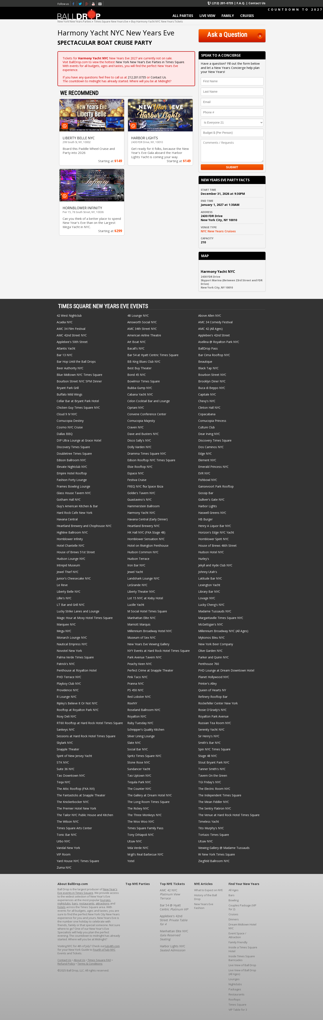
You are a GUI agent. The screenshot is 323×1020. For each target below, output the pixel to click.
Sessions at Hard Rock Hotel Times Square (86, 736)
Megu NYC (64, 631)
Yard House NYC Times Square (78, 861)
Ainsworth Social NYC (142, 322)
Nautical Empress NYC (72, 644)
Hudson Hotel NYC (211, 552)
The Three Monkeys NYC (144, 815)
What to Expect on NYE (208, 890)
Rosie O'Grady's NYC (212, 710)
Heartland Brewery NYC (143, 526)
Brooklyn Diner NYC (212, 381)
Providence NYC (68, 690)
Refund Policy (66, 964)
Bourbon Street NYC (212, 375)
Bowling (234, 900)
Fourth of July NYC (104, 950)
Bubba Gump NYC (139, 388)
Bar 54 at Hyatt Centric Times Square (152, 355)
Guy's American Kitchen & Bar (77, 506)
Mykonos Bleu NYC (211, 637)
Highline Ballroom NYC (72, 532)
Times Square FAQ (99, 960)
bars (75, 903)
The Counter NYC (139, 789)
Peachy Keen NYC (139, 664)
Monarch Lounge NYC (72, 637)
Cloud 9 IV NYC (67, 414)
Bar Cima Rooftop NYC (214, 355)
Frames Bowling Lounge (73, 486)
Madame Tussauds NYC (214, 611)
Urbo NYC (63, 841)
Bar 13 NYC (65, 355)
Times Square (237, 1004)
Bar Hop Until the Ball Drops (76, 362)
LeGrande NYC (137, 585)
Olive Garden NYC (210, 651)
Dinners (234, 919)
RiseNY (132, 703)
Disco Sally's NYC (139, 440)
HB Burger (205, 519)
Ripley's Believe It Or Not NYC (77, 703)
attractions (103, 903)
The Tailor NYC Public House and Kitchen (85, 815)
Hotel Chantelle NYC (70, 545)
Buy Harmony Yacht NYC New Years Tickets (157, 21)
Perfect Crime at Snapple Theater (150, 670)
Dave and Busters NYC (143, 434)
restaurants (86, 903)
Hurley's (203, 559)
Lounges (234, 979)
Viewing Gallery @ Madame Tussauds (224, 848)
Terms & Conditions (90, 964)
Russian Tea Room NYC (214, 723)
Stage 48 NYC (207, 756)
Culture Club (206, 427)
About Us (79, 960)
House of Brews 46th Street (217, 545)
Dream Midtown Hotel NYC (242, 926)
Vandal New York (68, 848)
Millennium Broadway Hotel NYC (149, 631)
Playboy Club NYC (69, 683)
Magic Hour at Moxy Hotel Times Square (85, 618)
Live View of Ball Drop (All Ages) (242, 972)
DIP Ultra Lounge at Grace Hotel (79, 440)
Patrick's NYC (66, 664)
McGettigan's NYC (210, 624)
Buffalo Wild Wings (69, 394)
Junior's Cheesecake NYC (74, 578)
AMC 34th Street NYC (142, 329)
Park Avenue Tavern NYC (144, 657)
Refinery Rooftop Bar (213, 697)
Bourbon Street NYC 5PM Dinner (79, 381)
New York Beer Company (215, 644)
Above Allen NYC (209, 316)
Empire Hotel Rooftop (72, 473)
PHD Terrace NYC (69, 677)
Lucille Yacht (135, 605)
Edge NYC (205, 453)
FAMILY (228, 15)
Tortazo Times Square (213, 835)
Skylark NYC (65, 743)
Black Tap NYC (208, 368)
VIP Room (63, 854)
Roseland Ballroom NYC (143, 710)
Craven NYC (135, 427)
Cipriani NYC (135, 407)
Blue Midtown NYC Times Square (79, 375)
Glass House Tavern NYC (74, 493)
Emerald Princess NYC (213, 467)
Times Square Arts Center (74, 828)
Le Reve (62, 585)
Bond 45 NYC (136, 375)
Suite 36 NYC (65, 769)
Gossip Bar (205, 493)
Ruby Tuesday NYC (140, 723)
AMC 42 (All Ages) (210, 329)
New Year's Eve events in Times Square (87, 891)
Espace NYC (135, 473)
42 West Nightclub (69, 316)
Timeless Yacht (208, 821)
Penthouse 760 (208, 664)
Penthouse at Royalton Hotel (77, 670)
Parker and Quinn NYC (213, 657)
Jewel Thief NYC (68, 572)
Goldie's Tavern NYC (141, 493)
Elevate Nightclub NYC (72, 467)
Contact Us (257, 3)
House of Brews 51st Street (76, 552)
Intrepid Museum (68, 565)
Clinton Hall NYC (209, 407)
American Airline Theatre (144, 335)
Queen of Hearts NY (212, 690)
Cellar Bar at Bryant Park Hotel (78, 401)
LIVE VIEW (207, 15)
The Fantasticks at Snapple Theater (81, 795)
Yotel (130, 861)
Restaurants (236, 994)
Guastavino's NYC (139, 499)
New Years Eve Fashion (203, 906)
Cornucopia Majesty (141, 421)
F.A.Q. (241, 3)
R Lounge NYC (67, 697)
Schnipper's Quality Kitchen (145, 729)
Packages (235, 989)
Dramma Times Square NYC (146, 453)
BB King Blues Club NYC (143, 362)
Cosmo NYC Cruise (70, 427)
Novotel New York (69, 651)
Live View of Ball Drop (242, 965)
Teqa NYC (63, 782)
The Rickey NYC (138, 808)
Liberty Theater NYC (141, 591)
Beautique (205, 362)
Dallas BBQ (65, 434)
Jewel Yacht (135, 572)
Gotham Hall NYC (69, 499)
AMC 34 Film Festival (71, 329)
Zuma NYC (64, 867)
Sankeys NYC (66, 729)
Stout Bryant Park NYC (213, 762)
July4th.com (112, 946)
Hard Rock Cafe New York (74, 513)
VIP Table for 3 (238, 1010)
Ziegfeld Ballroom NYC (214, 861)
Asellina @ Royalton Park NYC (218, 342)
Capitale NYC (207, 394)
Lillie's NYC (64, 598)
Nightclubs (235, 984)
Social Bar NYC (137, 749)
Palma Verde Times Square (75, 657)
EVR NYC (204, 473)
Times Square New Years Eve (87, 3)
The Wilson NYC (68, 821)
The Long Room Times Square (148, 802)
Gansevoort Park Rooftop (216, 486)
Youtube (93, 3)
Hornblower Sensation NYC (146, 539)
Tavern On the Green (212, 775)
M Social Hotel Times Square (147, 611)
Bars (232, 895)
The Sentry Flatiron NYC (214, 808)
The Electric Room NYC (214, 789)
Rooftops (234, 999)
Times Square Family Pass (145, 828)
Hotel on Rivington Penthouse (148, 545)
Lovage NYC (206, 598)
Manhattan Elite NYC (141, 618)
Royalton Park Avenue (213, 716)
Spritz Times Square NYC (144, 756)
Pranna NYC (135, 683)
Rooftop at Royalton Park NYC (78, 710)
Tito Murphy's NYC (211, 828)
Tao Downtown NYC (71, 775)
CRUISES (247, 15)
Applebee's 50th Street (72, 342)
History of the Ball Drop (205, 897)
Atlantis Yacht (66, 348)
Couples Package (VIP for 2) (242, 907)
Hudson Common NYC (143, 552)
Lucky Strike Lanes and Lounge (78, 611)
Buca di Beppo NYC (211, 388)
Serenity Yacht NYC (211, 729)
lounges (105, 900)
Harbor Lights (207, 506)
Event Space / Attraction (237, 935)
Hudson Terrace (138, 559)
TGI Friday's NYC (209, 782)
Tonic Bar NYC (67, 835)
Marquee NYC (66, 624)
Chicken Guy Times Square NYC (78, 407)
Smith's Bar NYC (209, 743)
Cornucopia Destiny (70, 421)
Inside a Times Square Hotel (243, 949)
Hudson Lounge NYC (71, 559)
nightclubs (64, 903)
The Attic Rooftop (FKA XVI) (76, 789)
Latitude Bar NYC (210, 578)
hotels (62, 907)
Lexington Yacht (209, 585)
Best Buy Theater (139, 368)
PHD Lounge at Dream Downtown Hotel (226, 670)
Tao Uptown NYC (139, 775)
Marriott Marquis (138, 624)
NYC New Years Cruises (218, 231)
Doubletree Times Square (74, 453)
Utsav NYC (134, 841)
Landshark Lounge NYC (143, 578)
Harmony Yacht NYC (141, 513)
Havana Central (67, 519)
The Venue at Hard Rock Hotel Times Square (229, 815)
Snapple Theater (68, 749)
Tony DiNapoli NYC (140, 835)
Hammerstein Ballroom (143, 506)
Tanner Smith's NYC (212, 769)
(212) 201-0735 (222, 3)
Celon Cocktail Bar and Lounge (148, 401)
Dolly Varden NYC (139, 447)
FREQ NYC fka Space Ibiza (145, 486)
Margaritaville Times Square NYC (220, 618)
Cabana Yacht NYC (140, 394)
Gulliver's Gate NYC (211, 499)
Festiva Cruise (136, 480)
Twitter (80, 3)
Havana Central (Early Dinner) (147, 519)
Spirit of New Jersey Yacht (74, 756)
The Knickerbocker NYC (73, 802)
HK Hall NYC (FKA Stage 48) (146, 532)
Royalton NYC (136, 716)
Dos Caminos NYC (211, 447)
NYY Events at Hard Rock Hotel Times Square (158, 651)
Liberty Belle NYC (68, 591)
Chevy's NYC (206, 401)
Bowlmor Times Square (143, 381)
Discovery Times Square (215, 440)
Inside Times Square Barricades (242, 958)
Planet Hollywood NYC (213, 677)
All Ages (234, 890)
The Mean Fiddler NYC (213, 802)
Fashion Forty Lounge (72, 480)
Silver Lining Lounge (141, 736)
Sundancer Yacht (138, 769)
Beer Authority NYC (70, 368)
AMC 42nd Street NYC (72, 335)
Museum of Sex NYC (141, 637)
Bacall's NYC (136, 348)
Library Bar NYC (209, 591)
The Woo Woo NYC (140, 821)
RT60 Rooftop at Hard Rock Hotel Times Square (90, 723)
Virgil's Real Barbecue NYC (145, 854)
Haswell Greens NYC (212, 513)
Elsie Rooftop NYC (140, 467)
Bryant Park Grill (68, 388)
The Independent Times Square (219, 795)
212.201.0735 (137, 77)
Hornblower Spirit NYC (213, 539)
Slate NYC (134, 743)
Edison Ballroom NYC (71, 460)
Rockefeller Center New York (218, 703)
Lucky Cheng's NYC (211, 605)
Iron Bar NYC (136, 565)
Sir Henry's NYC (208, 736)
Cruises (233, 914)
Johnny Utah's (207, 572)
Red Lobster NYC (139, 697)
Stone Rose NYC (138, 762)
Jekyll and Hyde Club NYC (215, 565)
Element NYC (207, 460)
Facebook (73, 3)
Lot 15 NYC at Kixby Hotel (145, 598)
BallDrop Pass (208, 348)
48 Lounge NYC (138, 316)
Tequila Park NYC (139, 782)
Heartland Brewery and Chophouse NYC (84, 526)
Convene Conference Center (146, 414)
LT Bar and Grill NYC (71, 605)
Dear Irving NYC (209, 434)
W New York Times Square (216, 854)
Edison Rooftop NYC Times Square (151, 460)
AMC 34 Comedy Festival (215, 322)
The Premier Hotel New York (76, 808)
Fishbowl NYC (207, 480)
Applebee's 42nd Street (214, 335)
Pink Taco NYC (137, 677)
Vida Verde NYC (138, 848)
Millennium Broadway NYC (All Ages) (223, 631)
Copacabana (206, 414)
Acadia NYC (65, 322)
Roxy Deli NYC (66, 716)
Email (100, 3)
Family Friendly (238, 942)
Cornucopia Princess (212, 421)
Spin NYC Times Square (214, 749)
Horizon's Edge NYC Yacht (216, 532)
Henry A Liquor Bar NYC (214, 526)
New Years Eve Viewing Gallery (148, 644)
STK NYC (63, 762)
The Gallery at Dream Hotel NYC (149, 795)
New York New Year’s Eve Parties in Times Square (150, 62)
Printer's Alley (207, 683)
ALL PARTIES (183, 15)
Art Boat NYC (136, 342)
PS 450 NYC (135, 690)
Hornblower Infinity (70, 539)
